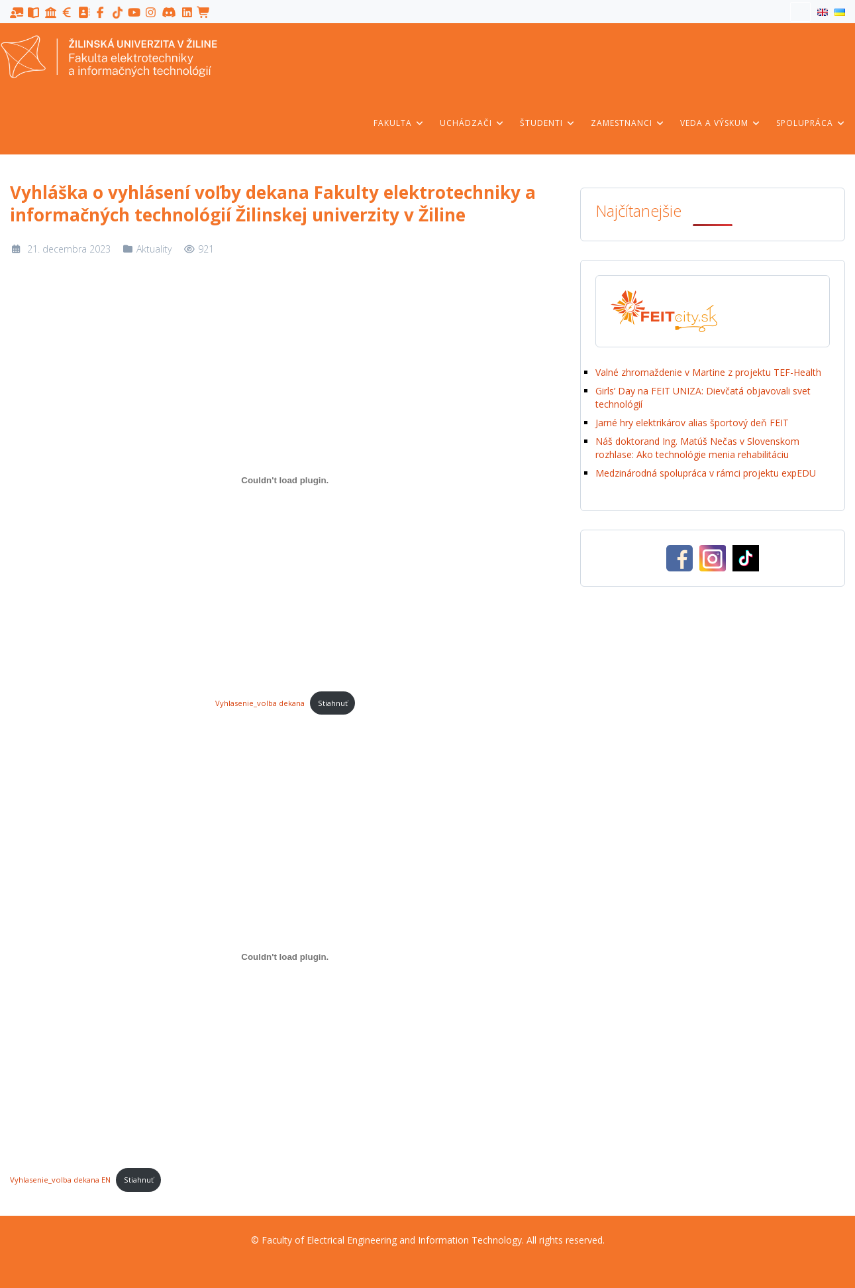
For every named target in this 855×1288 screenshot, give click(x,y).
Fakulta (399, 123)
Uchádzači (472, 123)
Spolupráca (811, 123)
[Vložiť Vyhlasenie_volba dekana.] (285, 480)
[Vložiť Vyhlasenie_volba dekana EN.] (285, 956)
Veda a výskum (720, 123)
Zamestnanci (628, 123)
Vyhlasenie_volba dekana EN (60, 1180)
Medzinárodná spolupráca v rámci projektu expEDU (705, 473)
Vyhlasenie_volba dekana (260, 703)
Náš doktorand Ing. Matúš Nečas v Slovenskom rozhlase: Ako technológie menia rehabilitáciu (697, 448)
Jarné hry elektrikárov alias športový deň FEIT (693, 422)
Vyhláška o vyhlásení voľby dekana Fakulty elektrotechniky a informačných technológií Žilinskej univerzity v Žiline (273, 203)
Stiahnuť (333, 703)
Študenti (548, 123)
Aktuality (154, 249)
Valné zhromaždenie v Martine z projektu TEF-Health (708, 372)
